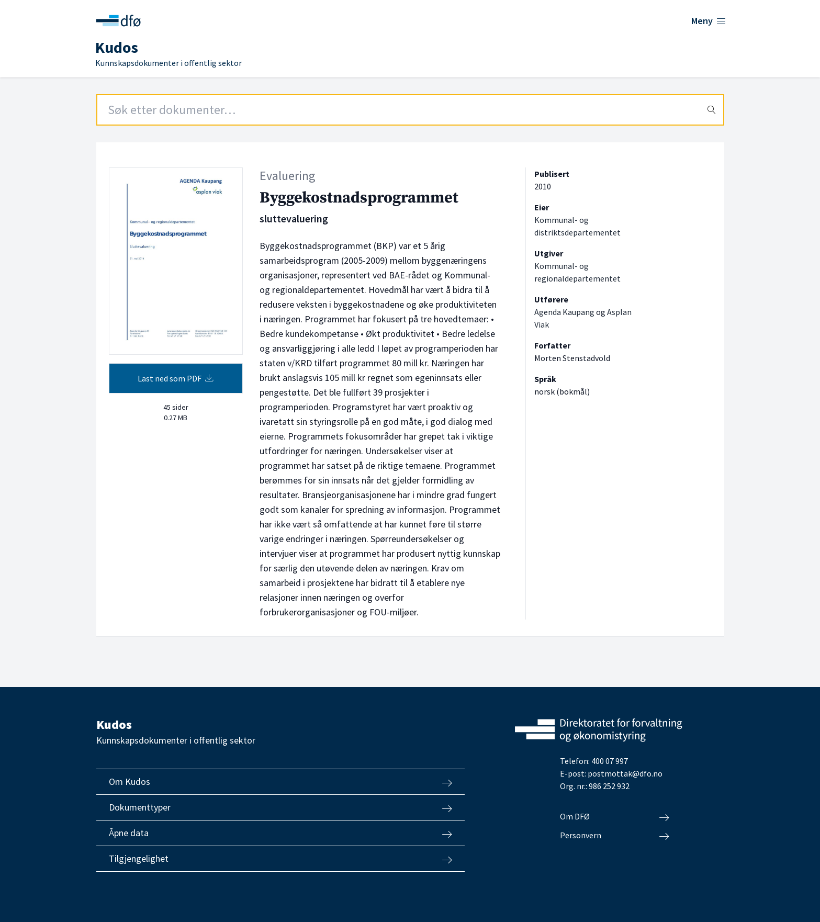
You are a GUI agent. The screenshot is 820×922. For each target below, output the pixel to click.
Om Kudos (280, 781)
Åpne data (280, 833)
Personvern (614, 835)
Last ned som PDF (176, 378)
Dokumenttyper (280, 807)
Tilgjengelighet (280, 858)
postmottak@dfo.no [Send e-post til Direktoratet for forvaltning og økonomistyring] (625, 773)
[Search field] (410, 110)
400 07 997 (609, 761)
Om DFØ (614, 817)
